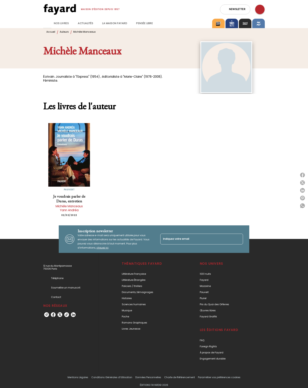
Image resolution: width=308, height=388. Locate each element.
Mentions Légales (78, 377)
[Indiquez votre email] (196, 239)
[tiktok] (66, 314)
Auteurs (64, 31)
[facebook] (53, 314)
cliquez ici (102, 247)
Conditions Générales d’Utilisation (111, 377)
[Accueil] (59, 9)
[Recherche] (260, 9)
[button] (235, 9)
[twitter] (60, 314)
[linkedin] (73, 314)
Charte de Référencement (179, 377)
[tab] (47, 23)
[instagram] (46, 314)
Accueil (50, 31)
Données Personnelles (148, 377)
